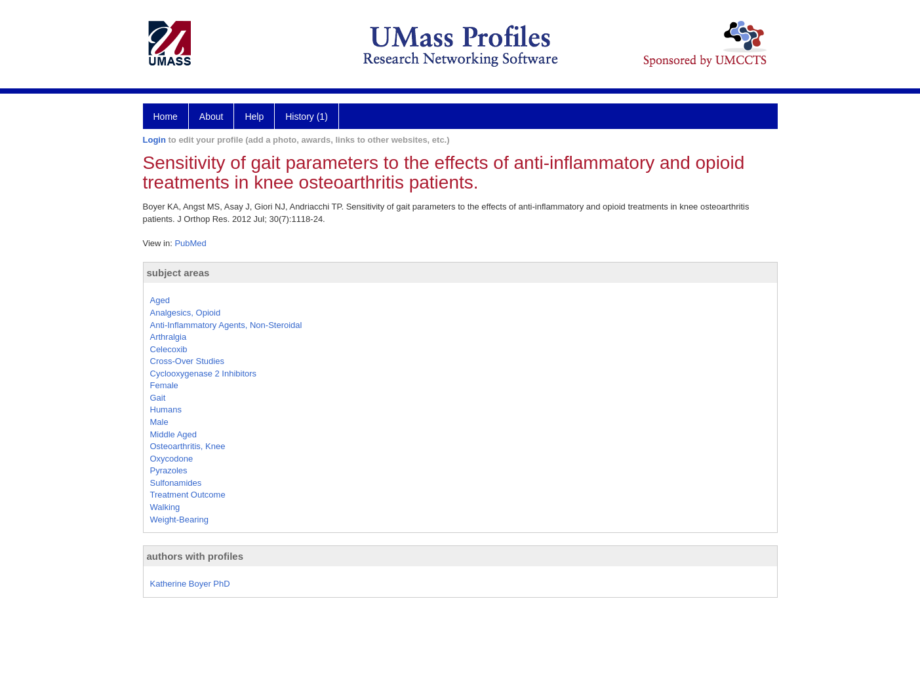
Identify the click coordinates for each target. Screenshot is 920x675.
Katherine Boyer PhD (190, 584)
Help (254, 116)
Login (154, 140)
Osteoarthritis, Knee (188, 446)
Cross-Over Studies (187, 361)
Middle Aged (173, 434)
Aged (160, 300)
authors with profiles (195, 556)
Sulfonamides (176, 483)
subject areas (178, 272)
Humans (166, 409)
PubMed (190, 243)
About (211, 116)
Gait (158, 398)
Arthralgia (168, 337)
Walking (165, 507)
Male (159, 422)
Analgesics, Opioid (185, 313)
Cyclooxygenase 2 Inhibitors (203, 373)
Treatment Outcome (188, 495)
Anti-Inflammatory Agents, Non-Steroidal (226, 325)
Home (165, 116)
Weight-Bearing (179, 519)
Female (164, 385)
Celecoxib (169, 349)
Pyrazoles (169, 470)
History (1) (306, 116)
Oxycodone (171, 459)
